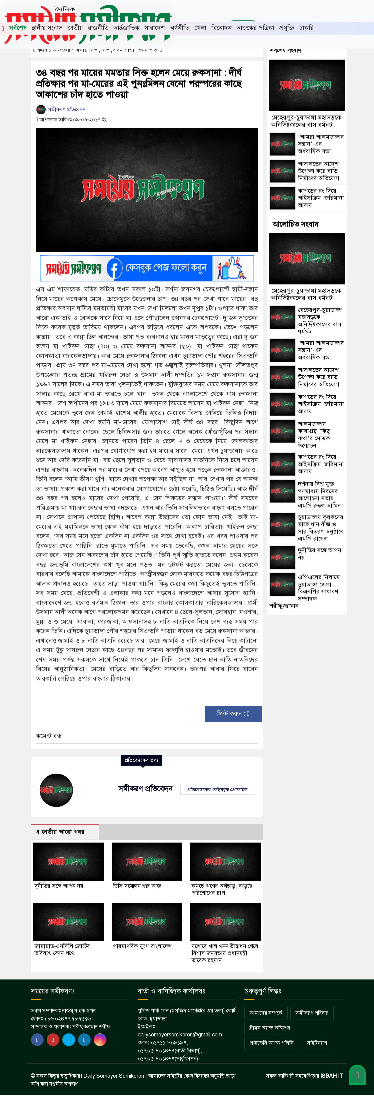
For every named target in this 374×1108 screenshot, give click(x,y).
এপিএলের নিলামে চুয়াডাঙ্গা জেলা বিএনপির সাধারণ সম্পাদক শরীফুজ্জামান (304, 591)
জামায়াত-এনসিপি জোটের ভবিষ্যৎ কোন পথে (62, 950)
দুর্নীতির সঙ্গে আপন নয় (59, 886)
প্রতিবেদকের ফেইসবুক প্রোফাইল (217, 790)
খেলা (200, 28)
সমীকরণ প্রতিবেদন (60, 109)
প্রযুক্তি (286, 28)
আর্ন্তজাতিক (126, 28)
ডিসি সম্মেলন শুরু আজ (137, 886)
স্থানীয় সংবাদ (47, 28)
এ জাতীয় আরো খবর (60, 832)
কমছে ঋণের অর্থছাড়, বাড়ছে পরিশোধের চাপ (222, 890)
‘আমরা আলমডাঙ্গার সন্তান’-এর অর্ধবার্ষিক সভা (321, 144)
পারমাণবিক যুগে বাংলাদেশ (142, 946)
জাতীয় (75, 28)
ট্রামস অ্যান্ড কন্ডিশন (270, 1028)
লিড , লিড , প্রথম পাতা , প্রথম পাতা (124, 50)
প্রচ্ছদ (41, 50)
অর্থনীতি (179, 28)
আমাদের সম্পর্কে (266, 1013)
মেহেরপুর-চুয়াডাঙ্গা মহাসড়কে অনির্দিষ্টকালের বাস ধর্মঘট (306, 121)
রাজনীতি (98, 28)
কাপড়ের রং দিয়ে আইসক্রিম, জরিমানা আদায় (321, 198)
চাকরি (306, 28)
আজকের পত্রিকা (255, 28)
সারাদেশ (154, 28)
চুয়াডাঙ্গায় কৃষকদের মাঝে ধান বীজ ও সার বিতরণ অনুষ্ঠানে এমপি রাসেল (321, 528)
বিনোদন (221, 28)
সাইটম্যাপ (317, 1043)
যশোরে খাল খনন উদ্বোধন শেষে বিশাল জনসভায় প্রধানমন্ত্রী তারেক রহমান (225, 953)
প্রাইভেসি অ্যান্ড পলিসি (272, 1043)
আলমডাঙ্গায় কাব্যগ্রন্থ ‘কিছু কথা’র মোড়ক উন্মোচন (314, 434)
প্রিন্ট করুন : (233, 713)
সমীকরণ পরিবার (312, 1013)
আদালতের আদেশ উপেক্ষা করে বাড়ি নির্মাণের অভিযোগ (318, 171)
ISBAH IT (331, 1076)
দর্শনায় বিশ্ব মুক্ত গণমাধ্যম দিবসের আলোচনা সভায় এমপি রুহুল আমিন (319, 494)
